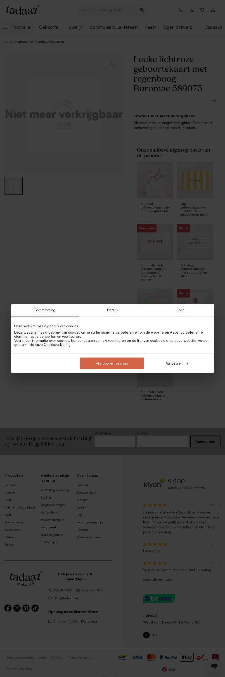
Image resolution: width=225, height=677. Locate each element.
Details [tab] (112, 310)
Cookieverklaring (57, 344)
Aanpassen (177, 363)
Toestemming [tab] (44, 310)
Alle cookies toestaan (112, 363)
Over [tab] (180, 310)
